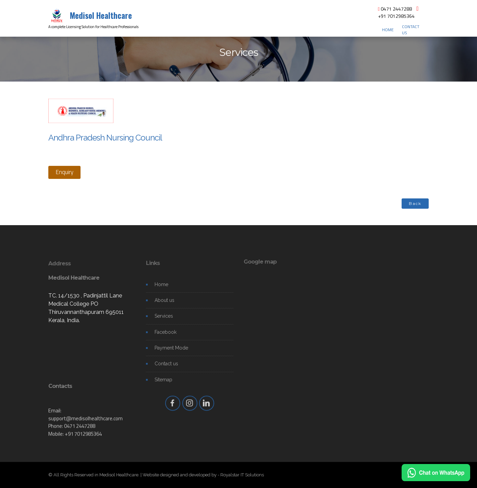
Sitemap (163, 384)
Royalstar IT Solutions (242, 474)
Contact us (166, 368)
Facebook (165, 336)
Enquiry (64, 172)
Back (415, 203)
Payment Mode (171, 352)
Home (161, 288)
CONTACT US (410, 30)
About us (164, 304)
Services (164, 320)
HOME (388, 30)
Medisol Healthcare (101, 15)
